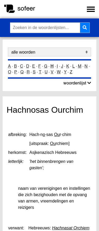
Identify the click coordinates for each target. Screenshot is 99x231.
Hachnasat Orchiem (70, 228)
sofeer (26, 8)
